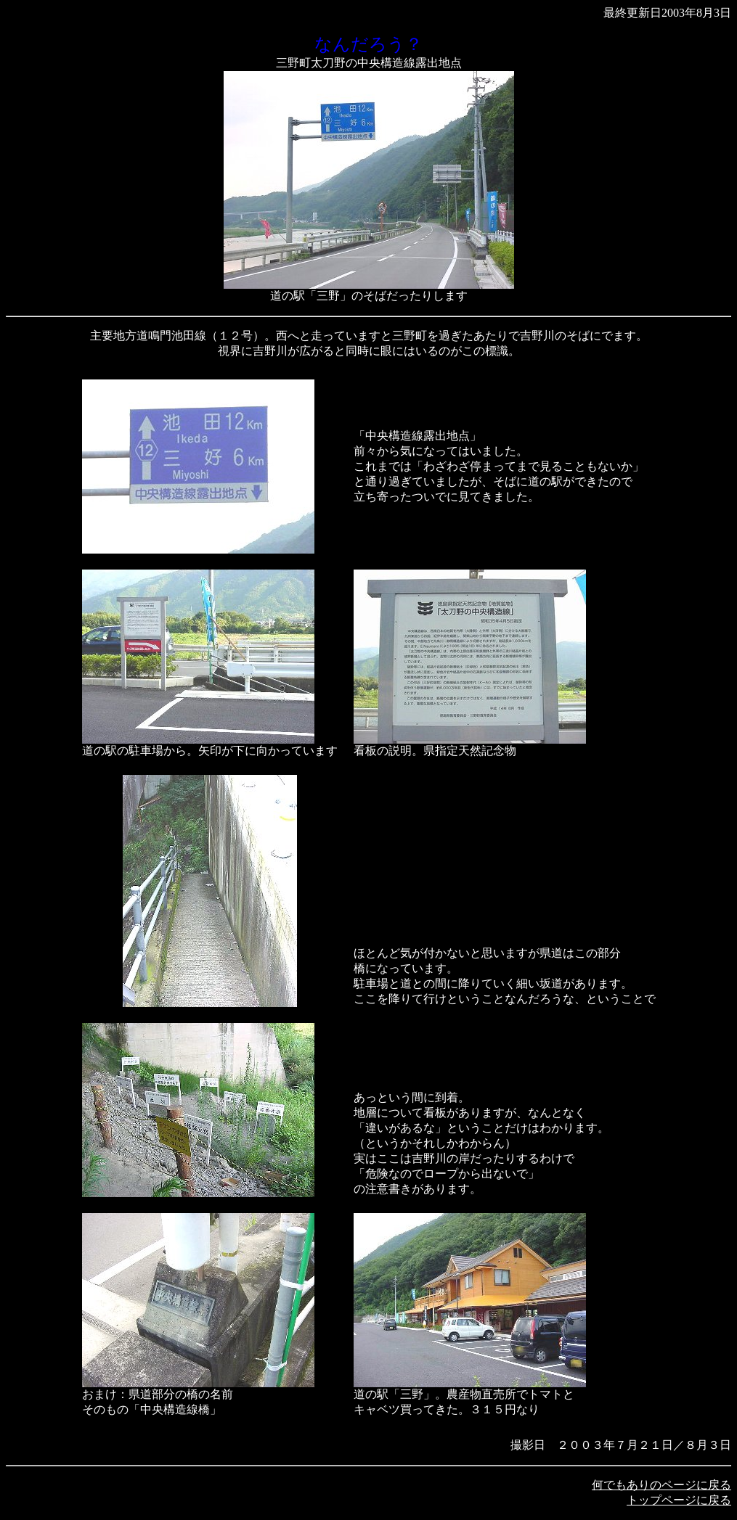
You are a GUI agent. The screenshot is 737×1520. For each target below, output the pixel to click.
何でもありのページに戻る (661, 1485)
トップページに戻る (679, 1500)
